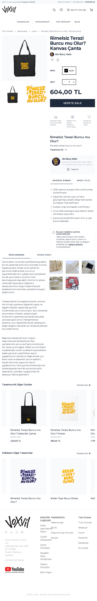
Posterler (83, 538)
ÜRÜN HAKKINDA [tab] (16, 255)
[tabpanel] (72, 205)
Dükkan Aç (90, 2)
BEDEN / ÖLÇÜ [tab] (83, 180)
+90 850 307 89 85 (14, 560)
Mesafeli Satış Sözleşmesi (46, 556)
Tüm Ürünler (7, 31)
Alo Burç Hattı (69, 159)
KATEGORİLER (43, 22)
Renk (52, 70)
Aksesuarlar (22, 31)
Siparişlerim (78, 2)
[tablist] (72, 180)
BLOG (77, 22)
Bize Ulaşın (46, 572)
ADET (52, 82)
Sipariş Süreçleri (45, 565)
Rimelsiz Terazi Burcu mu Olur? (25, 500)
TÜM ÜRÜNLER (63, 22)
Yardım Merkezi (64, 2)
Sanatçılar (83, 543)
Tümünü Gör (83, 385)
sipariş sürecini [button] (76, 244)
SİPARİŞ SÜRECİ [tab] (44, 255)
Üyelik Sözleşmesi (46, 538)
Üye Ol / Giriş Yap (76, 9)
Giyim (81, 533)
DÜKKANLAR (24, 22)
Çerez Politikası (45, 546)
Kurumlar (83, 548)
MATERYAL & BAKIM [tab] (61, 180)
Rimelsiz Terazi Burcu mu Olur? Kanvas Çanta (61, 31)
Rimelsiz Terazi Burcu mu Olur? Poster (66, 432)
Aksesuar (83, 527)
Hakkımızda (57, 522)
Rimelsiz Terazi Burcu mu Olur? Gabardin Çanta (25, 432)
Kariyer (54, 538)
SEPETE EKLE (72, 103)
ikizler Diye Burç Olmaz (64, 498)
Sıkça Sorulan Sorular (62, 533)
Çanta (34, 31)
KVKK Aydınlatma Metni (46, 528)
